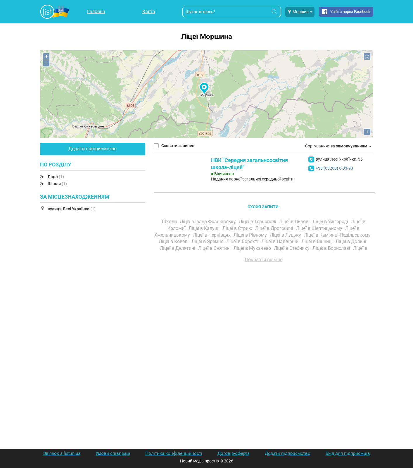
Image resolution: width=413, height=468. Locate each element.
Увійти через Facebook (350, 11)
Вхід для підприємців (348, 453)
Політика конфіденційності (173, 453)
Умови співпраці (113, 453)
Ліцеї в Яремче (207, 241)
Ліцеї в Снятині (215, 248)
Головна (96, 11)
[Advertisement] (263, 333)
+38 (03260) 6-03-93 (334, 168)
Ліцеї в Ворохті (243, 241)
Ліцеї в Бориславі (331, 248)
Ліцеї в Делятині (178, 248)
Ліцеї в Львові (295, 221)
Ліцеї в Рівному (251, 235)
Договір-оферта (233, 453)
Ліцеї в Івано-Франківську (208, 221)
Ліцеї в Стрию (237, 228)
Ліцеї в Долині (351, 241)
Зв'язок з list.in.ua (61, 453)
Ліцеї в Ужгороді (330, 221)
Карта (148, 11)
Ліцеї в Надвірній (280, 241)
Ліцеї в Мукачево (253, 248)
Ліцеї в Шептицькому (319, 228)
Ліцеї (56, 176)
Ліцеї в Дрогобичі (274, 228)
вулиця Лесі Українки (72, 209)
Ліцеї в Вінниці (317, 241)
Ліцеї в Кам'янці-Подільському (338, 235)
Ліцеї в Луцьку (286, 235)
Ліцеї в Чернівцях (212, 235)
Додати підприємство (92, 149)
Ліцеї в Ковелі (174, 241)
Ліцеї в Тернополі (258, 221)
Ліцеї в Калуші (205, 228)
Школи (57, 183)
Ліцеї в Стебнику (292, 248)
